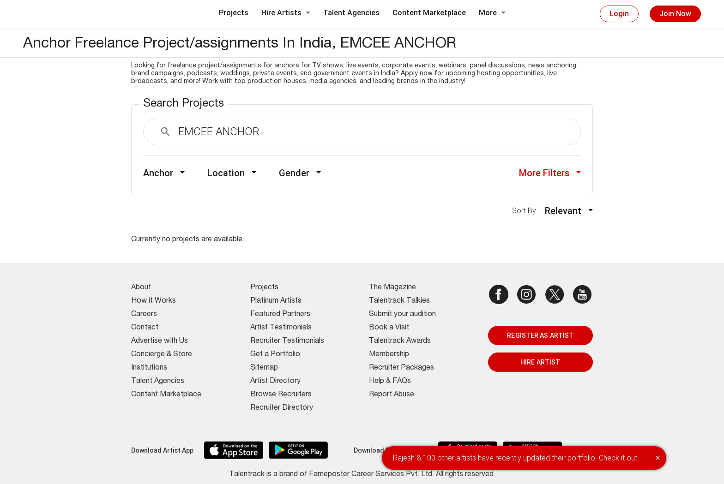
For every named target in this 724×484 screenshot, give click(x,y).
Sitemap (264, 368)
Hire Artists (285, 12)
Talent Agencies (351, 12)
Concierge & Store (161, 355)
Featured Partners (280, 314)
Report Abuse (391, 395)
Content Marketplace (429, 12)
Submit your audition (402, 314)
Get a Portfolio (275, 355)
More (492, 12)
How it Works (153, 301)
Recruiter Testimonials (287, 341)
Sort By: (527, 210)
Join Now (675, 13)
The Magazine (392, 288)
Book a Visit (389, 328)
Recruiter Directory (281, 408)
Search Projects (183, 104)
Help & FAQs (390, 381)
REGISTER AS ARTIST (540, 335)
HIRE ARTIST (540, 362)
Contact (144, 328)
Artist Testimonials (281, 328)
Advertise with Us (159, 341)
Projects (233, 12)
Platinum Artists (276, 301)
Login (619, 13)
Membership (389, 355)
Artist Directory (275, 381)
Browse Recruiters (281, 395)
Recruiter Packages (401, 368)
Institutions (149, 368)
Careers (144, 314)
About (141, 288)
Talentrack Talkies (399, 301)
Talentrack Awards (400, 341)
